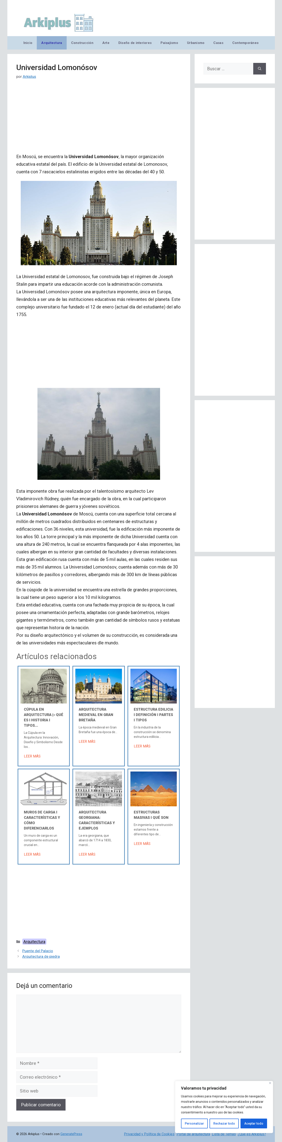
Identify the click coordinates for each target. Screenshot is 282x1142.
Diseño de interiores (135, 43)
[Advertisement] (98, 120)
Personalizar (194, 1123)
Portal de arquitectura (193, 1134)
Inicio (28, 43)
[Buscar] (259, 68)
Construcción (82, 43)
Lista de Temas (224, 1134)
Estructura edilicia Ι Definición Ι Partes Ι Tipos (153, 714)
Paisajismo (169, 43)
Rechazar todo (224, 1123)
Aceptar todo (253, 1123)
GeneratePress (71, 1134)
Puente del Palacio (37, 951)
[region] (224, 1107)
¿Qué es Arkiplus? (252, 1134)
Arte (105, 43)
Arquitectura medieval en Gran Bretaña (96, 714)
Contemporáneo (245, 43)
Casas (218, 43)
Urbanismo (195, 43)
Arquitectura (51, 43)
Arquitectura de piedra (41, 956)
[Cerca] (270, 1083)
